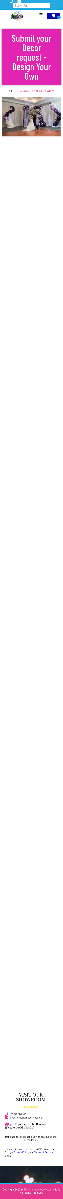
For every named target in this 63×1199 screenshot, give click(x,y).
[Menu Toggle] (41, 14)
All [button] (10, 91)
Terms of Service (43, 1152)
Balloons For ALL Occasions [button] (36, 91)
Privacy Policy (21, 1152)
